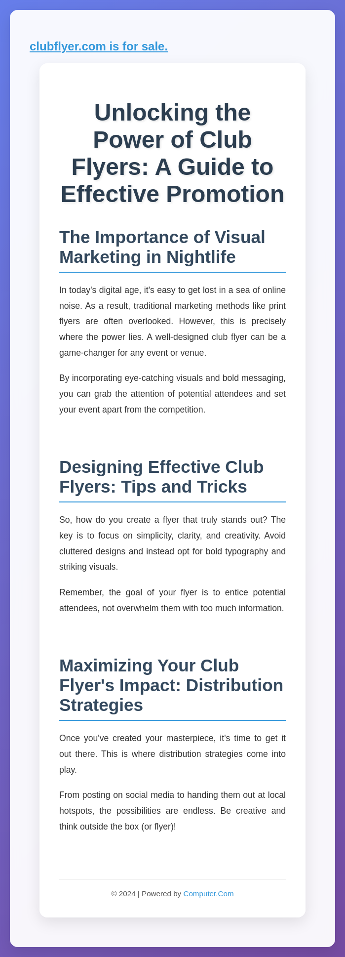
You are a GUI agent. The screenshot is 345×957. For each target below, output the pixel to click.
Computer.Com (208, 893)
